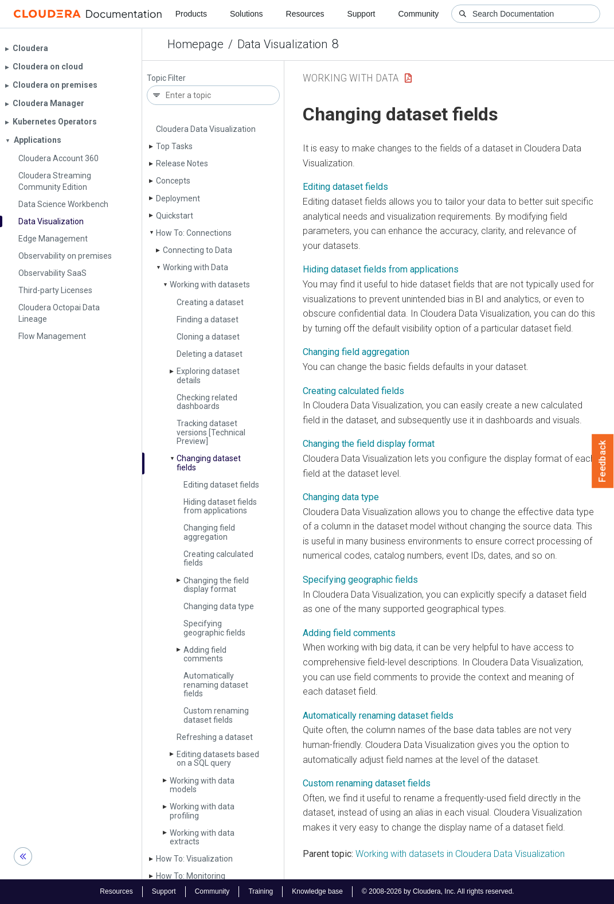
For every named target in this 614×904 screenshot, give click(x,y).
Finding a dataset (207, 319)
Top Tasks (174, 146)
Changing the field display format (216, 585)
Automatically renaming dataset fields (215, 684)
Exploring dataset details (208, 375)
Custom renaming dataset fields (216, 715)
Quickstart (174, 215)
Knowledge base (317, 891)
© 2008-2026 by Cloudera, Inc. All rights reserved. (438, 891)
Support (361, 13)
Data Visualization (282, 44)
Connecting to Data (197, 250)
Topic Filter (166, 78)
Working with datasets (210, 284)
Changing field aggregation (209, 532)
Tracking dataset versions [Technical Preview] (211, 432)
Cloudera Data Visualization (206, 129)
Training (260, 891)
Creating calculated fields (218, 558)
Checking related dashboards (207, 402)
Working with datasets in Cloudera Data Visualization (460, 853)
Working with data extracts (202, 837)
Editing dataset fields (221, 484)
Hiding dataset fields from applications (220, 506)
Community (418, 13)
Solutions (246, 13)
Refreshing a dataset (215, 737)
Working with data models (202, 785)
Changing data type (218, 606)
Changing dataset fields (209, 463)
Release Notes (182, 163)
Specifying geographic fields (214, 628)
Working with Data (195, 267)
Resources (305, 13)
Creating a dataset (210, 302)
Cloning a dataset (208, 336)
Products (191, 13)
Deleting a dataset (210, 354)
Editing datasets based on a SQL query (218, 758)
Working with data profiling (202, 811)
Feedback (602, 461)
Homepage (195, 44)
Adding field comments (204, 654)
